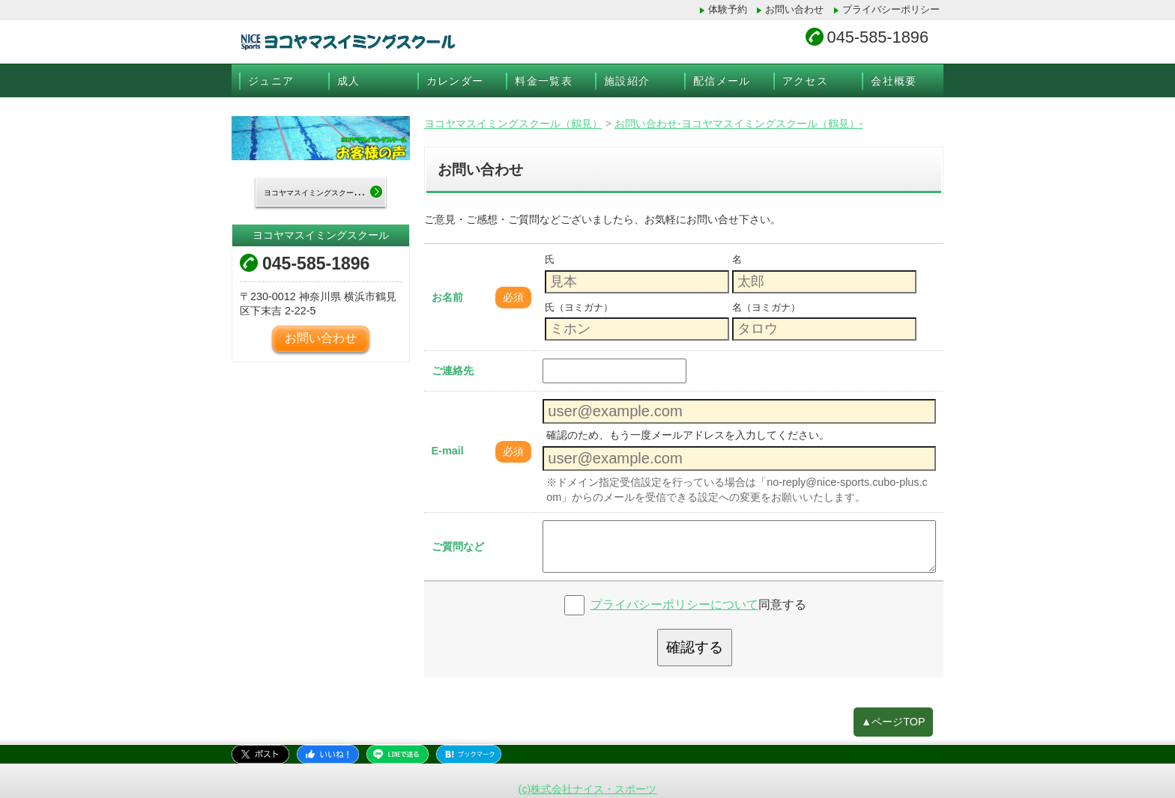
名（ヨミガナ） (766, 307)
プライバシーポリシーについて (674, 604)
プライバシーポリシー (891, 9)
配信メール (722, 81)
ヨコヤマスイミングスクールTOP (325, 192)
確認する (694, 647)
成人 (348, 81)
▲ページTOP (893, 722)
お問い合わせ (794, 9)
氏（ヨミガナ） (579, 307)
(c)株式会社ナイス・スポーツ (588, 789)
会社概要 (894, 81)
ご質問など (458, 546)
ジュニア (271, 81)
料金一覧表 (544, 81)
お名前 (447, 297)
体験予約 (727, 9)
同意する (698, 604)
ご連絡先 (453, 371)
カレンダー (455, 81)
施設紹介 (627, 81)
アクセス (805, 81)
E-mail (448, 451)
